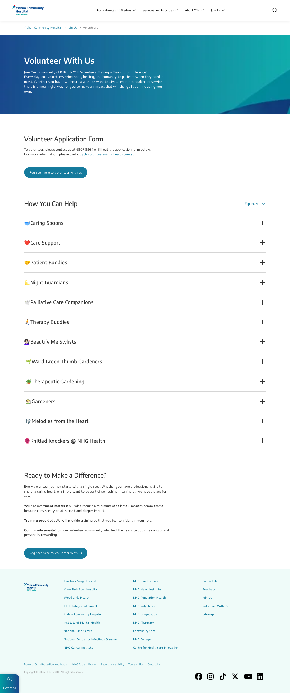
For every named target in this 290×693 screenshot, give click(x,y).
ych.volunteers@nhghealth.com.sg (108, 154)
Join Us (72, 27)
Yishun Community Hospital (43, 27)
